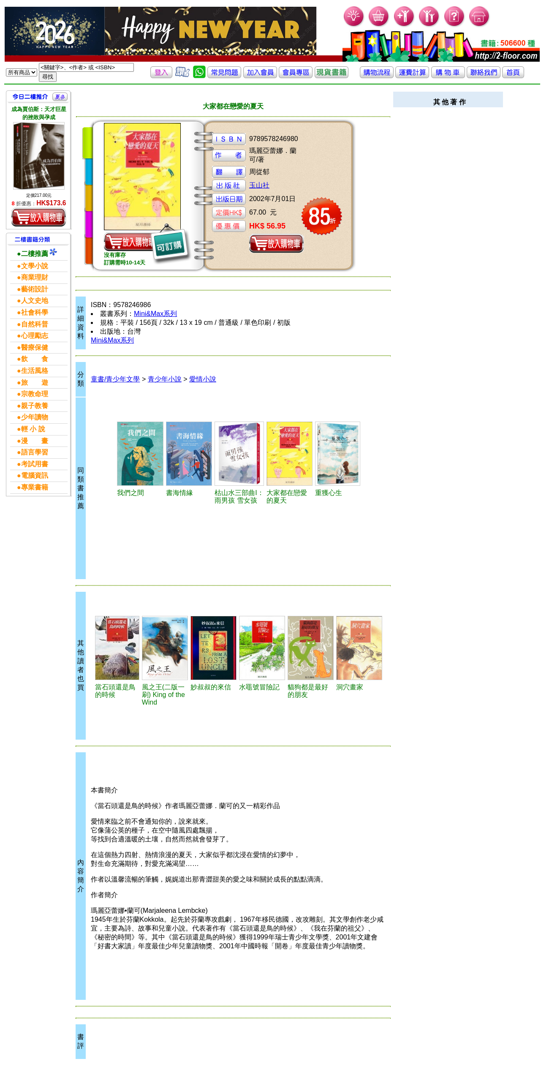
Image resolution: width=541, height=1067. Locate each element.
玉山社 (259, 185)
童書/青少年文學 (115, 379)
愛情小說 (202, 379)
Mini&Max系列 (155, 313)
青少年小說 (165, 379)
